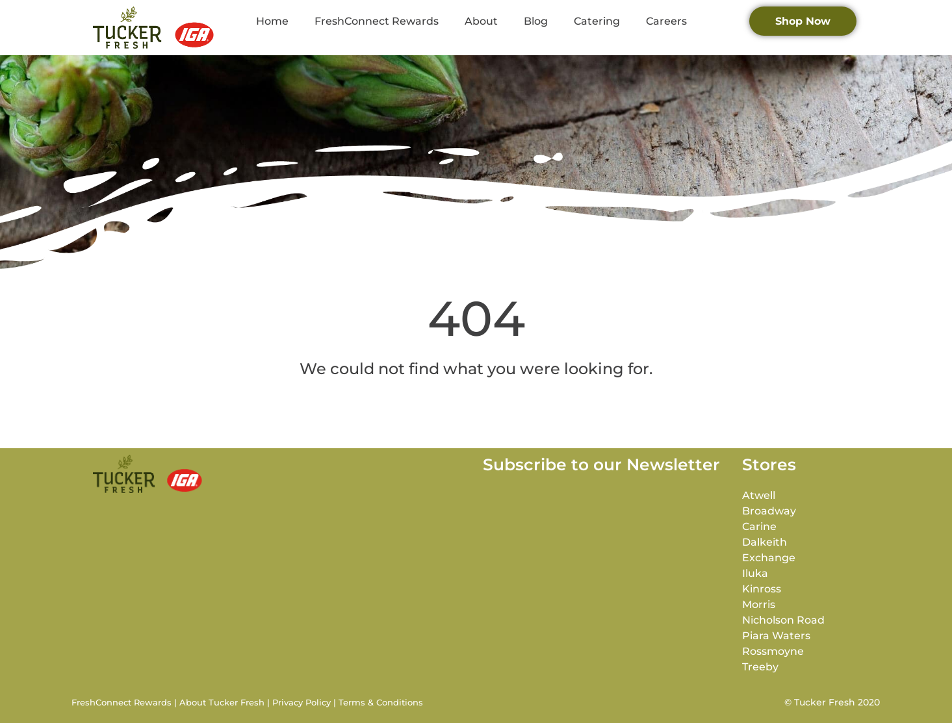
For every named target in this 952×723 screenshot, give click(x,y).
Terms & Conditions (381, 702)
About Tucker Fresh (221, 702)
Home (272, 21)
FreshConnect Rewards (377, 21)
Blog (536, 21)
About (481, 21)
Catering (597, 21)
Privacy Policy (301, 702)
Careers (666, 21)
